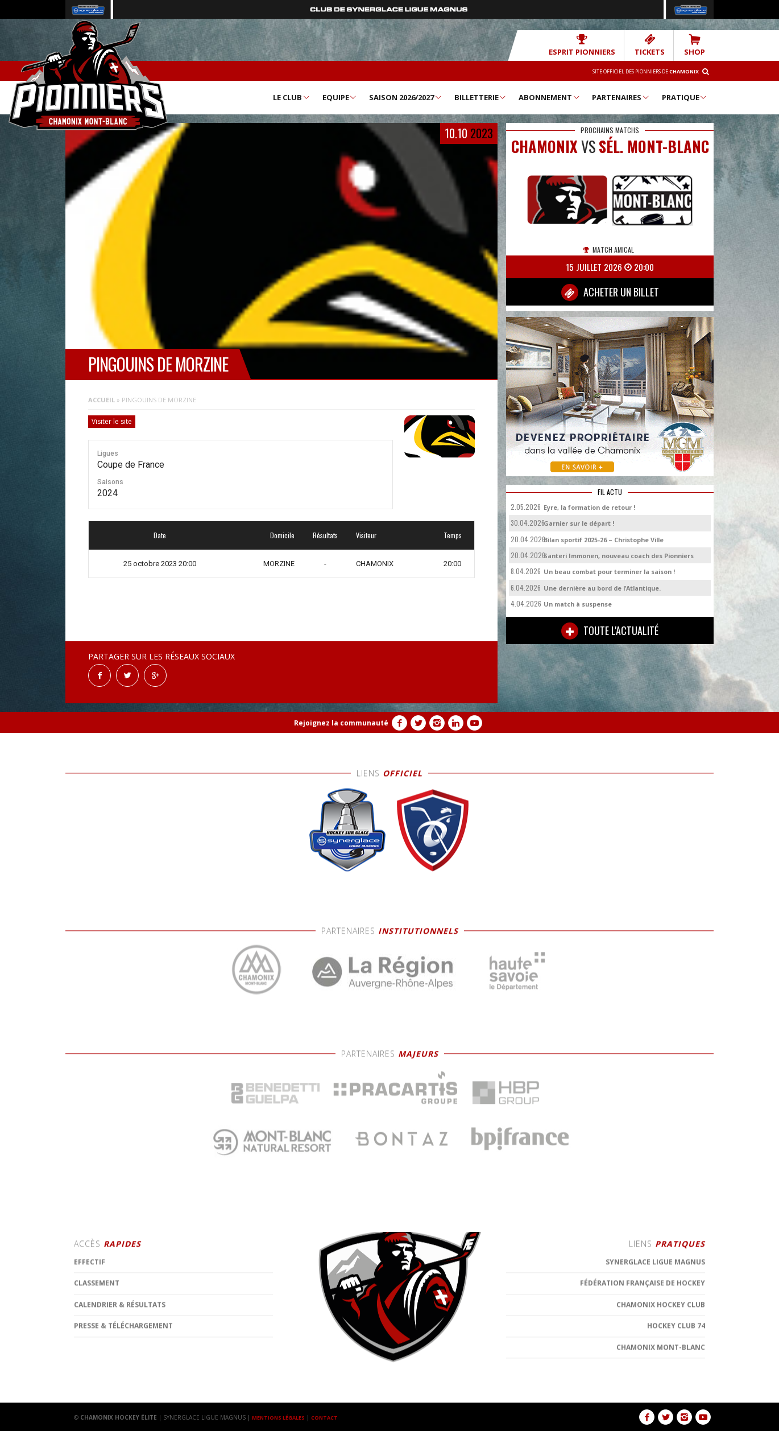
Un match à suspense (578, 603)
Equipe (340, 97)
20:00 (452, 563)
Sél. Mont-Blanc (654, 146)
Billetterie (480, 97)
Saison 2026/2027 (405, 97)
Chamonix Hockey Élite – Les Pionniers (88, 74)
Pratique (685, 97)
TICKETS (656, 45)
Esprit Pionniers (597, 45)
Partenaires (621, 97)
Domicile (282, 534)
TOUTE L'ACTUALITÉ (609, 630)
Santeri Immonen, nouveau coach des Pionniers (619, 555)
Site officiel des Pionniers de (634, 71)
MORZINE (279, 563)
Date (160, 534)
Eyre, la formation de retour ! (589, 506)
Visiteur (366, 534)
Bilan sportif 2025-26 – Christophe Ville (604, 539)
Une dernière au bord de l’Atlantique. (602, 587)
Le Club (291, 97)
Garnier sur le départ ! (579, 522)
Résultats (325, 534)
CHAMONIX (374, 563)
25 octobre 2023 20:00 (159, 563)
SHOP (696, 45)
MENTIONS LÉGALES (281, 1417)
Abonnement (550, 97)
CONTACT (332, 1417)
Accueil (101, 399)
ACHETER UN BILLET (610, 291)
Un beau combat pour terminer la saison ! (609, 571)
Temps (453, 534)
